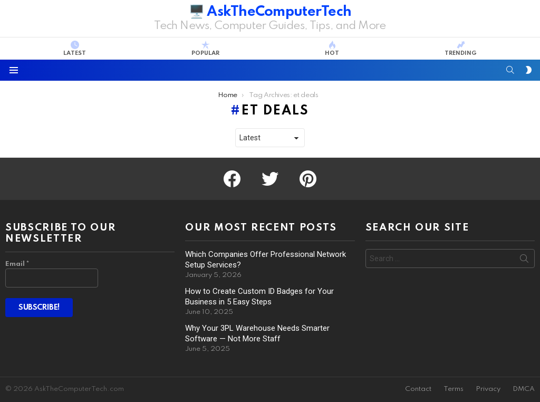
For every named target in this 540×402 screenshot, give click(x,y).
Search (524, 260)
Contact (418, 389)
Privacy (488, 389)
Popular (205, 48)
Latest (74, 48)
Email (17, 264)
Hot (332, 48)
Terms (453, 389)
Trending (461, 48)
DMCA (524, 389)
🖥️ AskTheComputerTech (270, 12)
